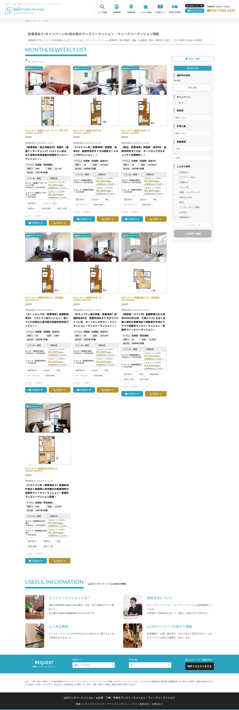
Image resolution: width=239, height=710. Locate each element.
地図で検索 (194, 58)
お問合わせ (37, 222)
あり (181, 102)
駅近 (181, 202)
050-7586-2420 (223, 10)
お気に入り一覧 (196, 5)
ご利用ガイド (160, 12)
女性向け (184, 172)
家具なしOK (185, 197)
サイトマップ (97, 704)
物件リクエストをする (199, 666)
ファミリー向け (187, 177)
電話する (60, 222)
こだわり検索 (146, 12)
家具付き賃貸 (174, 12)
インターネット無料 (189, 207)
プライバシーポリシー (118, 704)
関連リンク (82, 704)
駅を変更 (193, 87)
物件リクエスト (194, 10)
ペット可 (184, 187)
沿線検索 (117, 12)
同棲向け (184, 182)
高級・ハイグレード (189, 192)
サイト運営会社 (141, 704)
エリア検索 (102, 12)
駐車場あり (185, 217)
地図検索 (131, 12)
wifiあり (183, 212)
